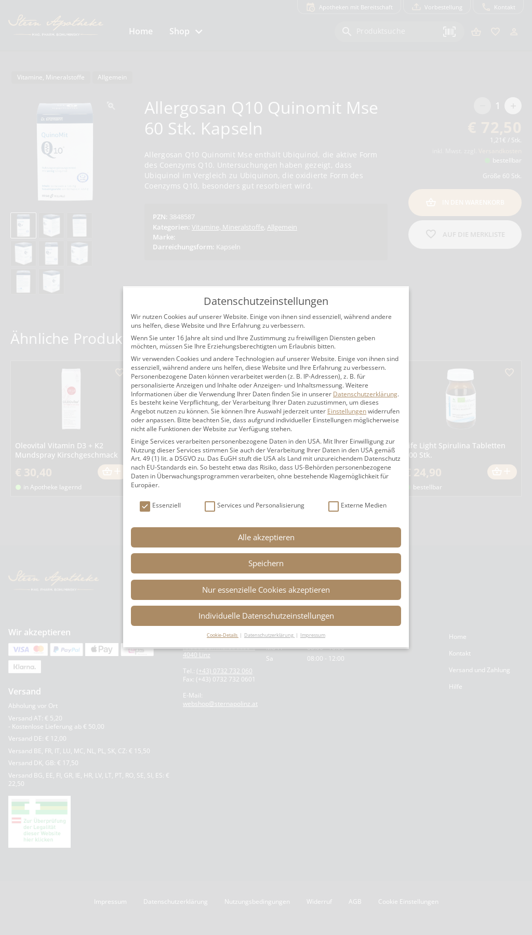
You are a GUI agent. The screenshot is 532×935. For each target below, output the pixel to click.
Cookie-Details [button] (222, 635)
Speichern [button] (266, 563)
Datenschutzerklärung (365, 394)
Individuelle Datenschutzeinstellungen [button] (266, 615)
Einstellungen (346, 411)
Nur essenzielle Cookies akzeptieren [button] (266, 589)
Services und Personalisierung (254, 505)
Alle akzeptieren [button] (266, 537)
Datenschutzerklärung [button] (269, 635)
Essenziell (160, 505)
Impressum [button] (312, 635)
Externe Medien (357, 505)
